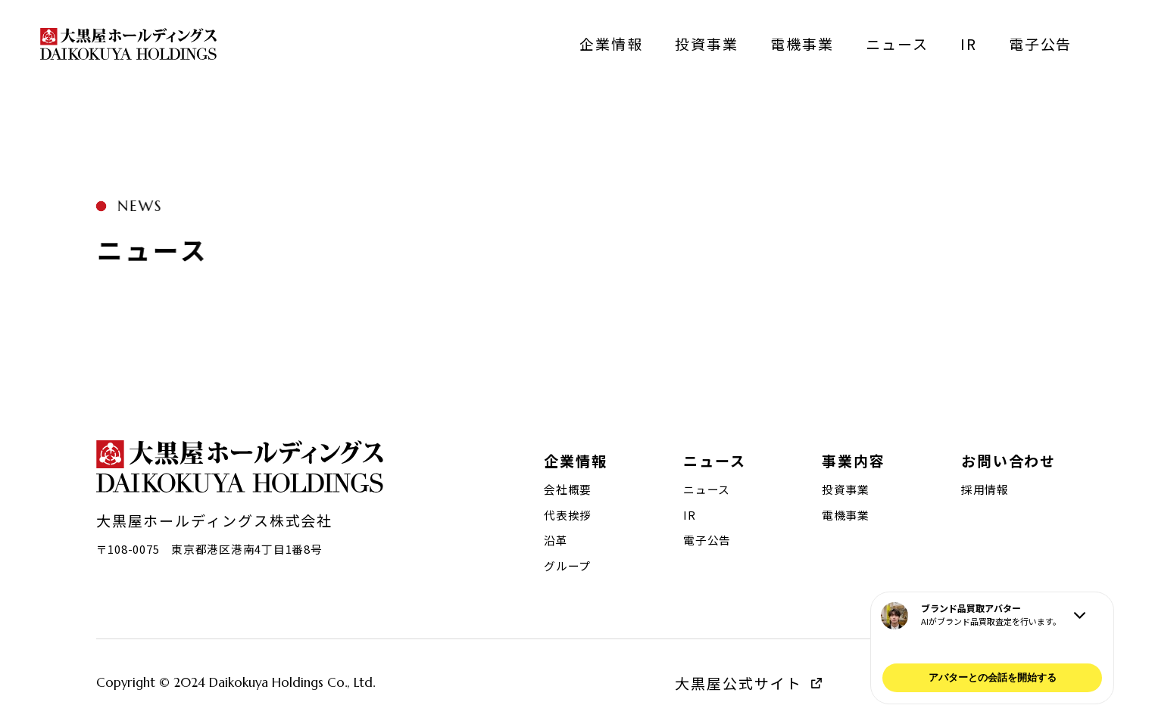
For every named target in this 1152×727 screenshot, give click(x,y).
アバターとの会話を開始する (993, 677)
